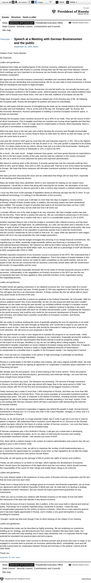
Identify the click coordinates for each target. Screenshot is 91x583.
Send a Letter (29, 17)
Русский (86, 8)
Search (61, 2)
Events (5, 17)
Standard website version (80, 22)
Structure (16, 17)
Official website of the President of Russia (70, 12)
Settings (72, 2)
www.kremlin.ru (86, 579)
